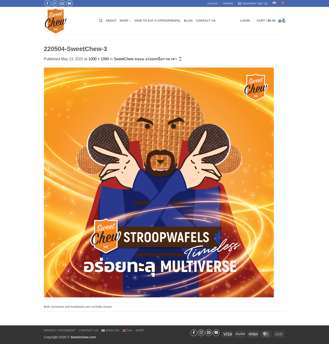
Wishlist (228, 3)
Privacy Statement (60, 330)
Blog (188, 20)
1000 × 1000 (98, 59)
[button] (245, 21)
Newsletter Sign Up (253, 3)
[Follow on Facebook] (47, 3)
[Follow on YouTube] (69, 3)
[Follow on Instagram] (54, 3)
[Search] (101, 20)
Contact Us (206, 20)
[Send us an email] (62, 3)
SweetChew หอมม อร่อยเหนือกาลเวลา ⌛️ (148, 59)
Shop (126, 21)
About (111, 20)
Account (212, 3)
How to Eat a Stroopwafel (157, 20)
